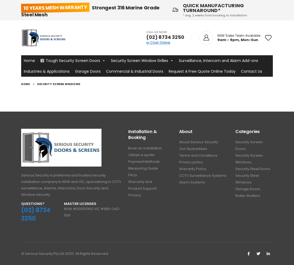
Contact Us (251, 71)
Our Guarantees (193, 148)
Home (29, 60)
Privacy (134, 195)
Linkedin (268, 254)
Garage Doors (88, 71)
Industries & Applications (47, 71)
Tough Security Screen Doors (75, 60)
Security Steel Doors (252, 168)
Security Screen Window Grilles (142, 60)
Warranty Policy (192, 168)
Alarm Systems (192, 182)
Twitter (258, 254)
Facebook (248, 254)
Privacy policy (191, 162)
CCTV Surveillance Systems (203, 175)
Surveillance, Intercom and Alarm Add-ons (218, 60)
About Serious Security (198, 142)
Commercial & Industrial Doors (134, 71)
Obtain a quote (141, 154)
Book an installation (145, 148)
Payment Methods (144, 161)
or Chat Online (158, 42)
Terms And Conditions (198, 155)
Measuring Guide (143, 168)
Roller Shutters (247, 195)
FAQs (132, 175)
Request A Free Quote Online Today (202, 71)
